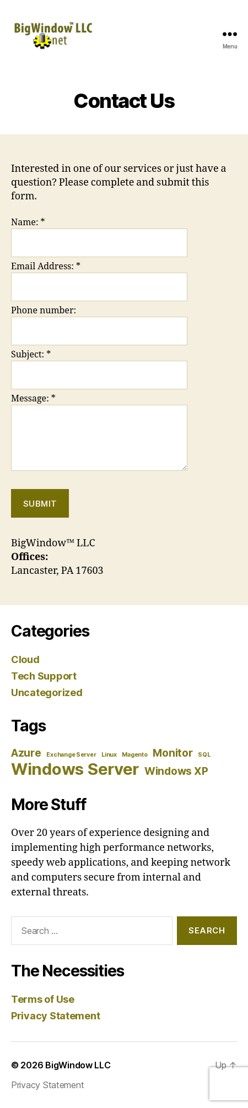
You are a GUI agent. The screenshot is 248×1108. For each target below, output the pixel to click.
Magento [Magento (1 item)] (134, 754)
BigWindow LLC (78, 1065)
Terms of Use (42, 999)
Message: (33, 398)
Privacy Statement (55, 1016)
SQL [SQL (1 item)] (204, 754)
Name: (28, 222)
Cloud (25, 659)
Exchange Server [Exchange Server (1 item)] (71, 754)
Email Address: (45, 266)
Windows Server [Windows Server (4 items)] (75, 769)
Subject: (31, 354)
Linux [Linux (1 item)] (109, 754)
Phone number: (43, 310)
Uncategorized (47, 692)
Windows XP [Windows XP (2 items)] (176, 771)
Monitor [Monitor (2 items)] (172, 753)
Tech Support (44, 676)
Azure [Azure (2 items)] (26, 753)
